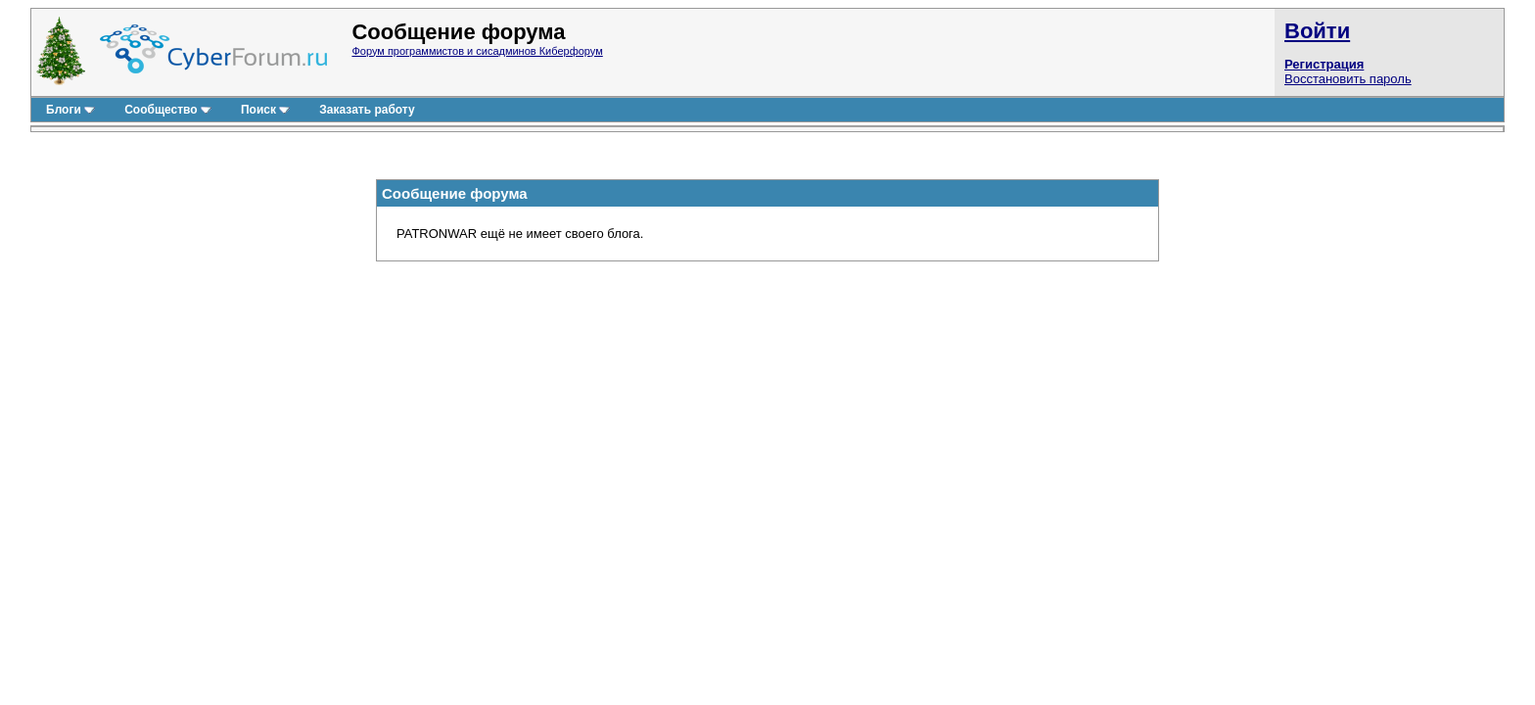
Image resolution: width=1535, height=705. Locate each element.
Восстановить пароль (1348, 78)
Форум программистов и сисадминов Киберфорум (476, 51)
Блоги (70, 110)
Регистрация (1324, 64)
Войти (1317, 31)
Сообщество (167, 110)
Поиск (265, 110)
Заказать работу (366, 110)
